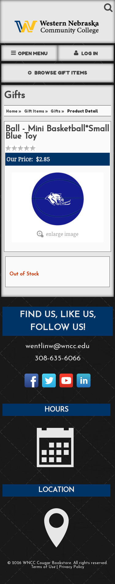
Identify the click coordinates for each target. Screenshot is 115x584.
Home (11, 111)
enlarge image (62, 234)
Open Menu (33, 53)
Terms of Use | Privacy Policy (57, 567)
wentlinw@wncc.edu (57, 346)
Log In (89, 53)
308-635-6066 (58, 358)
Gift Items (34, 111)
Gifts (55, 111)
